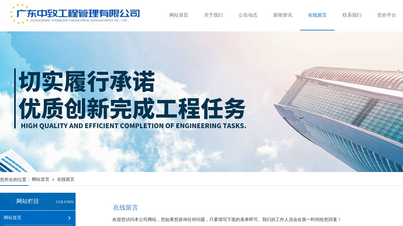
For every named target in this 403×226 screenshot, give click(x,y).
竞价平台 (386, 15)
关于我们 (213, 15)
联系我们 (352, 15)
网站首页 (178, 15)
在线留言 (317, 15)
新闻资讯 (282, 15)
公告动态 (248, 15)
